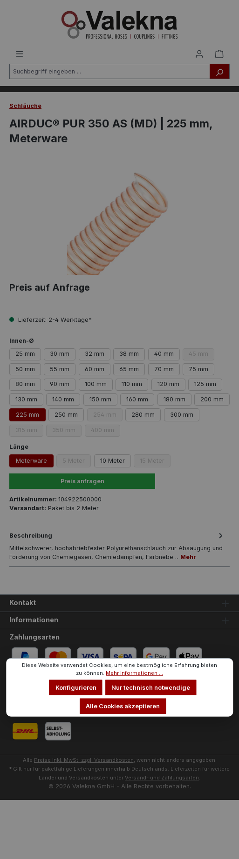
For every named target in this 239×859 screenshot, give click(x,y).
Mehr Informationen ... (134, 673)
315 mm (29, 431)
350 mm (67, 431)
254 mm (108, 416)
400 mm (105, 431)
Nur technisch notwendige (150, 687)
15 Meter (155, 462)
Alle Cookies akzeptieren (123, 705)
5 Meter (76, 462)
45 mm (201, 355)
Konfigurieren (75, 687)
